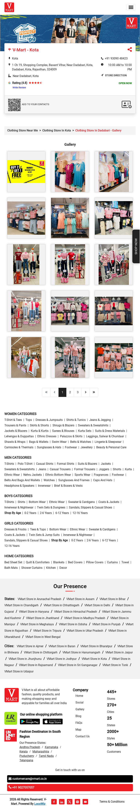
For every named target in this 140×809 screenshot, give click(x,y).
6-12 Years (62, 513)
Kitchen (51, 567)
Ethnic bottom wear (58, 474)
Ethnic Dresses (46, 436)
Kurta (128, 469)
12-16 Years (80, 513)
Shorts (117, 469)
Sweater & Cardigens (81, 502)
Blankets (58, 562)
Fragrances (101, 474)
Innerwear (44, 485)
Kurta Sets (84, 431)
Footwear (71, 447)
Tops (29, 420)
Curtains (112, 562)
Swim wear (59, 442)
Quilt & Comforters (38, 562)
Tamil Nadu (46, 756)
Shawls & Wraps (14, 442)
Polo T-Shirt (25, 463)
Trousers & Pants (15, 425)
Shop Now (136, 246)
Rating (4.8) (19, 83)
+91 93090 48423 (116, 58)
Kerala (24, 751)
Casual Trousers (60, 469)
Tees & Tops (38, 529)
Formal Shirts (65, 463)
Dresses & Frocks (15, 529)
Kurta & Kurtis (39, 431)
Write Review (19, 87)
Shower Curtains (31, 567)
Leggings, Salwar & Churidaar (105, 436)
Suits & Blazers (87, 463)
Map (78, 729)
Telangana (26, 760)
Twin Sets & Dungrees (51, 507)
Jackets (106, 463)
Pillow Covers (94, 562)
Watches (49, 480)
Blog (78, 716)
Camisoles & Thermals (18, 447)
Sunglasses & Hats (49, 447)
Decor (63, 567)
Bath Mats (11, 567)
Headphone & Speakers (19, 485)
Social (79, 702)
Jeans (42, 469)
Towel (125, 562)
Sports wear (82, 474)
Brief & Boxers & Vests (68, 485)
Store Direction (114, 75)
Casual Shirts (44, 463)
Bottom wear (37, 502)
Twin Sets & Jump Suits (44, 535)
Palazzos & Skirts (71, 436)
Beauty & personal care (111, 447)
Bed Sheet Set (13, 562)
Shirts (21, 502)
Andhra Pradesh (30, 747)
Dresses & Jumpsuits (49, 420)
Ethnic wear (12, 474)
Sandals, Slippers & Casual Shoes (90, 507)
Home (79, 695)
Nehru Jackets (32, 474)
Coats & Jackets (108, 502)
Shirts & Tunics (76, 420)
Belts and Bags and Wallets (22, 480)
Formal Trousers (84, 469)
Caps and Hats (102, 480)
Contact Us (82, 736)
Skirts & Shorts (39, 425)
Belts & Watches (80, 442)
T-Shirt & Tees (13, 420)
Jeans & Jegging (100, 420)
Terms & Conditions (112, 801)
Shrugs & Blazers (63, 425)
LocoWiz (39, 804)
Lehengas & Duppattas (19, 436)
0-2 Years (30, 513)
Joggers (104, 469)
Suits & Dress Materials (110, 431)
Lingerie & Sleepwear (108, 442)
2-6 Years (46, 513)
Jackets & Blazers (15, 431)
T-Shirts (9, 463)
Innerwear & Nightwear (18, 507)
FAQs (78, 723)
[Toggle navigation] (131, 7)
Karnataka (51, 747)
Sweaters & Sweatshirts (93, 425)
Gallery (79, 709)
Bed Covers (75, 562)
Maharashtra (40, 751)
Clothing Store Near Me (22, 130)
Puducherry (27, 756)
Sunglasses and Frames (74, 480)
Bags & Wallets (38, 442)
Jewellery (87, 447)
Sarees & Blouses (63, 431)
